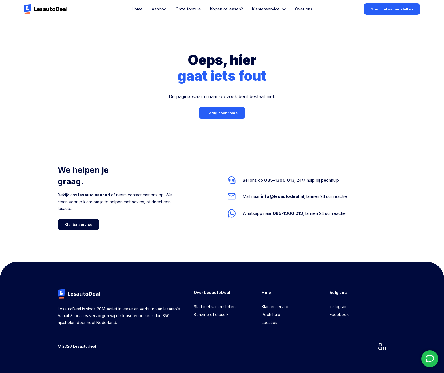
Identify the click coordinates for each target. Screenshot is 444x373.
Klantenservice (275, 306)
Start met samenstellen (215, 306)
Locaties (269, 322)
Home (137, 9)
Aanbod (159, 9)
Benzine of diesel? (211, 314)
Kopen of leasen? (226, 9)
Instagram (338, 306)
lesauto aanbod (94, 194)
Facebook (339, 314)
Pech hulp (271, 314)
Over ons (303, 9)
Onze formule (188, 9)
